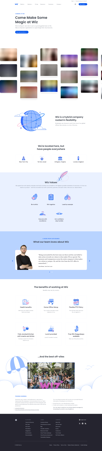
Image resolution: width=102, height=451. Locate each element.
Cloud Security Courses (46, 424)
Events (57, 428)
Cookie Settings (84, 445)
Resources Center (44, 430)
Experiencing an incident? (81, 1)
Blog (41, 426)
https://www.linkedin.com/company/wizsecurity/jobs (27, 410)
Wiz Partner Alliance (60, 435)
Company (59, 4)
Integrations (28, 430)
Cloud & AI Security (29, 422)
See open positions (21, 32)
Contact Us (58, 430)
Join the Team (59, 424)
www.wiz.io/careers (19, 408)
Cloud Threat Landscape (46, 433)
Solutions (30, 4)
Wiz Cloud (27, 426)
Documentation (28, 435)
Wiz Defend (27, 428)
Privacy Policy (56, 445)
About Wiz (58, 422)
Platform (22, 4)
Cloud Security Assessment (46, 435)
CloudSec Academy (45, 428)
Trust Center (58, 433)
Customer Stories (44, 422)
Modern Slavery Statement (73, 445)
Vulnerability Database (45, 437)
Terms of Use (63, 445)
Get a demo (83, 4)
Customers (51, 4)
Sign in (72, 1)
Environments (28, 433)
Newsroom (58, 426)
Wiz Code (27, 424)
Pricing (36, 4)
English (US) (83, 419)
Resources (43, 4)
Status (50, 445)
